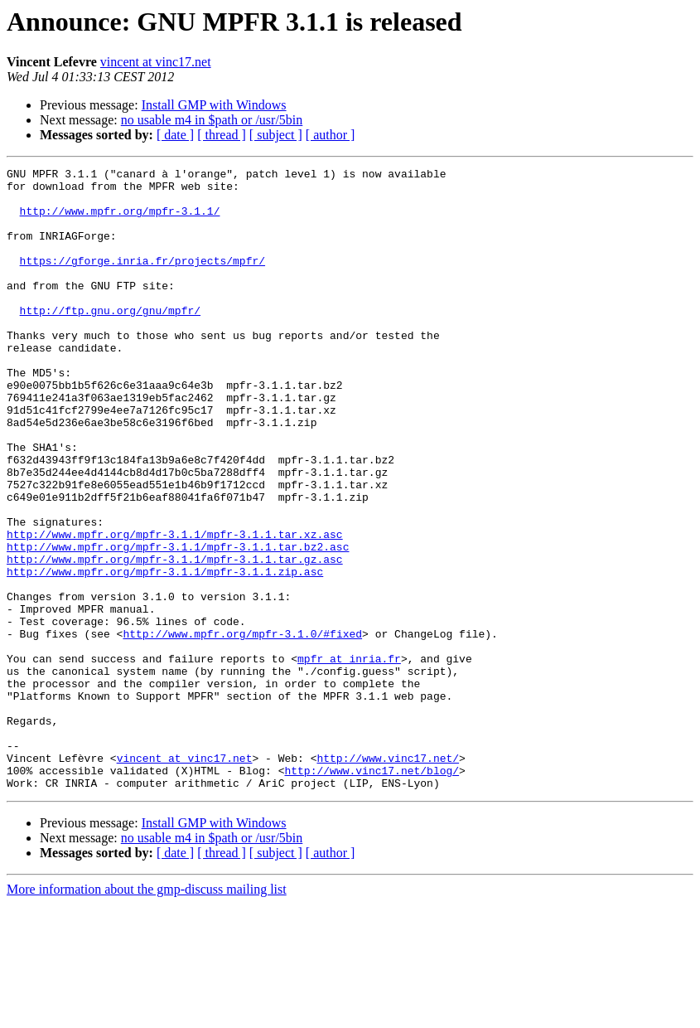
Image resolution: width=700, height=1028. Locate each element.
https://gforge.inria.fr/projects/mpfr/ (142, 280)
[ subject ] (275, 135)
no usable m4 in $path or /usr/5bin (212, 120)
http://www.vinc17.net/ (387, 877)
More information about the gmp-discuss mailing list (147, 1013)
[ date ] (175, 135)
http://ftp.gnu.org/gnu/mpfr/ (110, 339)
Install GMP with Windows (214, 105)
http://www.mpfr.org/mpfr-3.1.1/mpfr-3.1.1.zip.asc (165, 653)
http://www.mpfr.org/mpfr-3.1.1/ (120, 220)
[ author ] (330, 135)
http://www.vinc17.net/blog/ (371, 892)
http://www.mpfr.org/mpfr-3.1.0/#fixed (242, 727)
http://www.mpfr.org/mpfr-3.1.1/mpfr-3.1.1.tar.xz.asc (175, 608)
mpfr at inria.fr (349, 757)
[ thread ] (221, 135)
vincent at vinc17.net (155, 62)
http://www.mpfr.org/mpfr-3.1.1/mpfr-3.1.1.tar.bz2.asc (178, 623)
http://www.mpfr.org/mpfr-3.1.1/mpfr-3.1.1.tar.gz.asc (175, 638)
